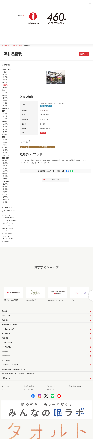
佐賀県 (5, 186)
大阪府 (5, 147)
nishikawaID (6, 356)
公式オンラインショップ (10, 365)
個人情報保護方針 (29, 387)
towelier (5, 231)
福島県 (5, 87)
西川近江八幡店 (8, 233)
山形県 (5, 85)
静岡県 (5, 132)
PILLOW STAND (8, 218)
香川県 (5, 176)
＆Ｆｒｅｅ (6, 226)
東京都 (5, 106)
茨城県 (5, 93)
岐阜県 (5, 129)
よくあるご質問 (28, 390)
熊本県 (5, 191)
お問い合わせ (50, 390)
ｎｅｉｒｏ (6, 215)
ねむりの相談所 (8, 228)
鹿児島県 (6, 199)
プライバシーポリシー (52, 387)
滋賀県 (5, 142)
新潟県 (5, 113)
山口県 (5, 171)
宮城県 (5, 80)
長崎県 (5, 189)
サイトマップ (5, 390)
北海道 (5, 72)
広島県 (5, 168)
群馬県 (5, 98)
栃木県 (5, 95)
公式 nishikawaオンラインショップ (18, 374)
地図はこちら (46, 106)
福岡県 (5, 184)
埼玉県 (5, 100)
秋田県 (5, 82)
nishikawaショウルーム (9, 325)
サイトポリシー (6, 387)
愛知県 (5, 134)
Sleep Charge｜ (14, 370)
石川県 (5, 119)
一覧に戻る (51, 179)
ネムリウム (6, 236)
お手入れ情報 (6, 347)
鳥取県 (5, 160)
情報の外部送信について (76, 387)
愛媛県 (5, 178)
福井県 (5, 121)
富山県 (5, 116)
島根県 (5, 163)
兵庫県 (5, 150)
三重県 (5, 139)
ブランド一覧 (6, 316)
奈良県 (5, 152)
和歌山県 (6, 155)
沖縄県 (5, 202)
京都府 (5, 145)
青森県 (5, 74)
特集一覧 (5, 338)
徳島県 (5, 173)
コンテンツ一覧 (7, 343)
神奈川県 (6, 108)
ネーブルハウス (8, 239)
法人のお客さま (7, 361)
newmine (6, 241)
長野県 (5, 126)
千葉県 (5, 103)
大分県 (5, 194)
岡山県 (5, 165)
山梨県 (5, 124)
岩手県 (5, 77)
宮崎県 (5, 197)
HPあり (43, 133)
